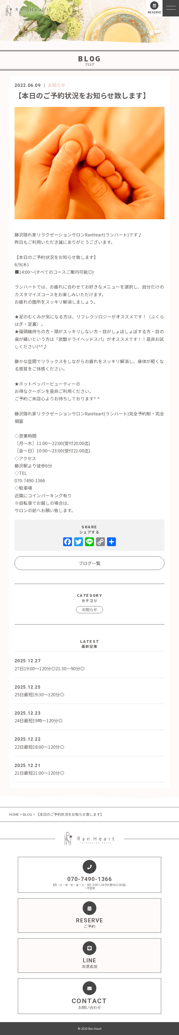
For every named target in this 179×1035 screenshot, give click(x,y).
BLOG (27, 814)
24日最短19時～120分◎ (90, 716)
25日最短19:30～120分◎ (90, 690)
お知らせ (56, 85)
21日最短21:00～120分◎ (90, 769)
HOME (14, 814)
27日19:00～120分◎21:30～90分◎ (90, 664)
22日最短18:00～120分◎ (90, 742)
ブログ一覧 (89, 563)
